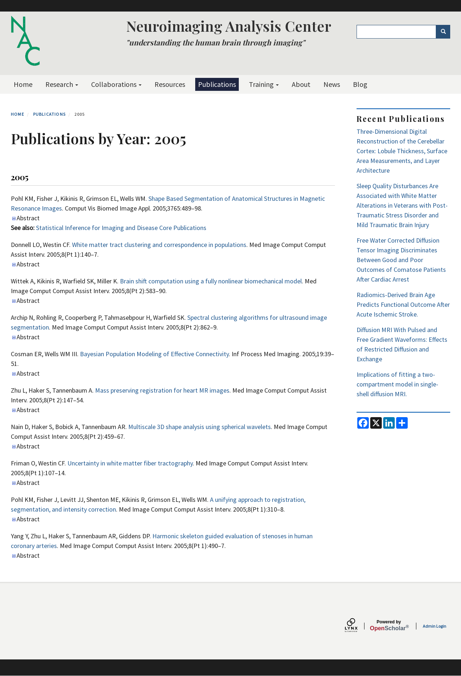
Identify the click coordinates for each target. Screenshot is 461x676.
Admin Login (434, 626)
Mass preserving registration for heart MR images (162, 390)
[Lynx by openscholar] (357, 626)
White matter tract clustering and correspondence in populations (159, 244)
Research (61, 84)
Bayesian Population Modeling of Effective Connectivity (154, 354)
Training (264, 84)
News (331, 84)
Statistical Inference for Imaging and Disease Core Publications (121, 228)
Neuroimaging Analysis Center (228, 25)
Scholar (389, 625)
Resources (170, 84)
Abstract (28, 218)
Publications (217, 84)
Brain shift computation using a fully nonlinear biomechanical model (211, 281)
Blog (360, 84)
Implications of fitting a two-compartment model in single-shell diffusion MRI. (397, 384)
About (301, 84)
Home (23, 84)
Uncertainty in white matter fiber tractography (130, 463)
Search (446, 31)
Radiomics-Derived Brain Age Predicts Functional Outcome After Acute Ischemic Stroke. (403, 304)
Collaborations (116, 84)
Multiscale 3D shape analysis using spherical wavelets (199, 427)
